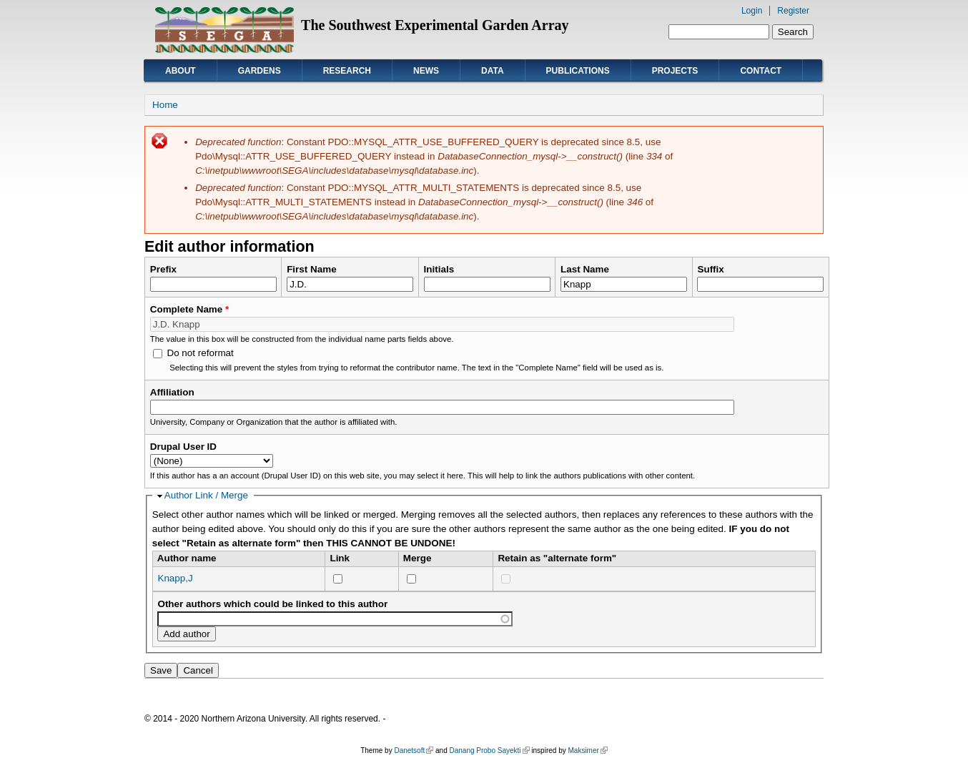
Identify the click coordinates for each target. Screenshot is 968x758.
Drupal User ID (183, 446)
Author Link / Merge (206, 495)
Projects (675, 71)
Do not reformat (200, 353)
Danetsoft (413, 750)
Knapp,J (174, 578)
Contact (760, 71)
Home (165, 104)
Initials (439, 269)
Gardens (259, 71)
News (426, 71)
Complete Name (189, 309)
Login (751, 11)
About (180, 71)
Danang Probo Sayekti (489, 750)
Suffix (710, 269)
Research (347, 71)
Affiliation (172, 392)
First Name (311, 269)
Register (793, 11)
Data (492, 71)
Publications (578, 71)
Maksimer (587, 750)
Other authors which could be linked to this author (272, 604)
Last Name (584, 269)
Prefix (163, 269)
